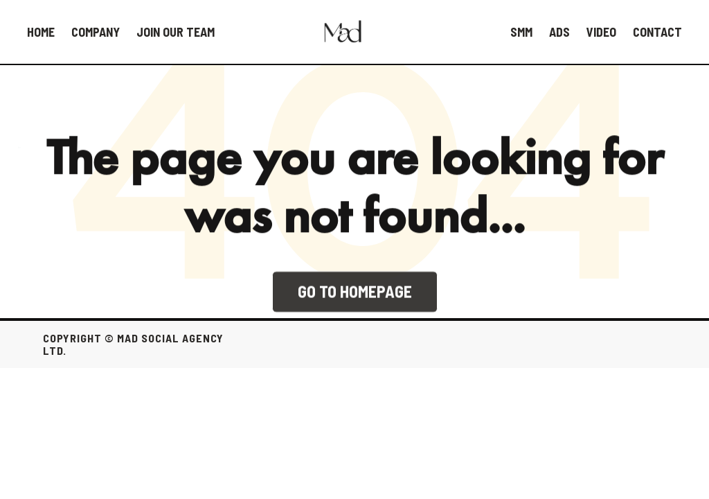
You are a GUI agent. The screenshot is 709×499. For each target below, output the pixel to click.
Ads (559, 32)
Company (95, 32)
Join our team (175, 32)
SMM (521, 32)
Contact (657, 32)
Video (601, 32)
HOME (41, 32)
